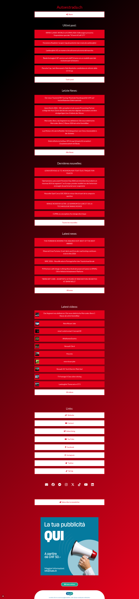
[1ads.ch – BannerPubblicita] (69, 575)
